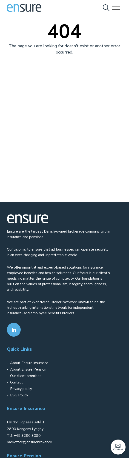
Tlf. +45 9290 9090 (24, 435)
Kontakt (118, 447)
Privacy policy (21, 388)
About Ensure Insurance (29, 362)
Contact (16, 382)
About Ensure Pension (28, 369)
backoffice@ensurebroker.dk (29, 442)
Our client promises (25, 375)
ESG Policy (19, 395)
